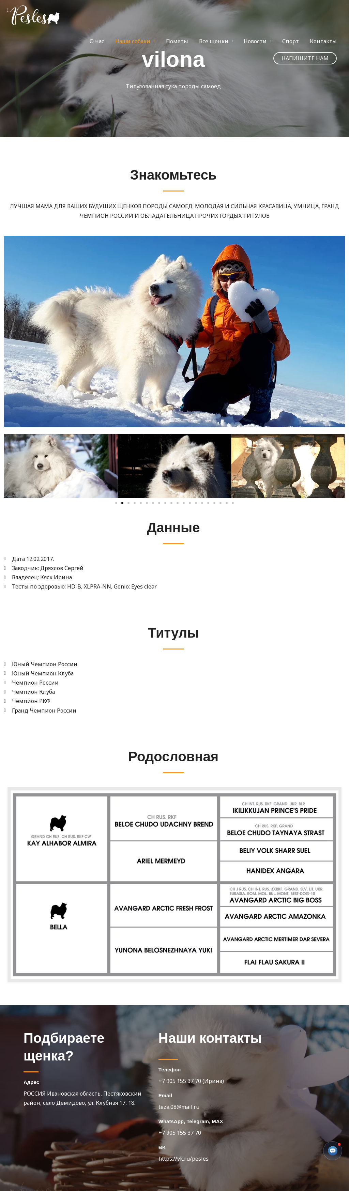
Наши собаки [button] (132, 41)
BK (162, 1147)
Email (165, 1095)
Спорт (290, 41)
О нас (97, 41)
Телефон (169, 1069)
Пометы (177, 41)
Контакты (323, 41)
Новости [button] (255, 41)
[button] (305, 58)
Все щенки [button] (213, 41)
